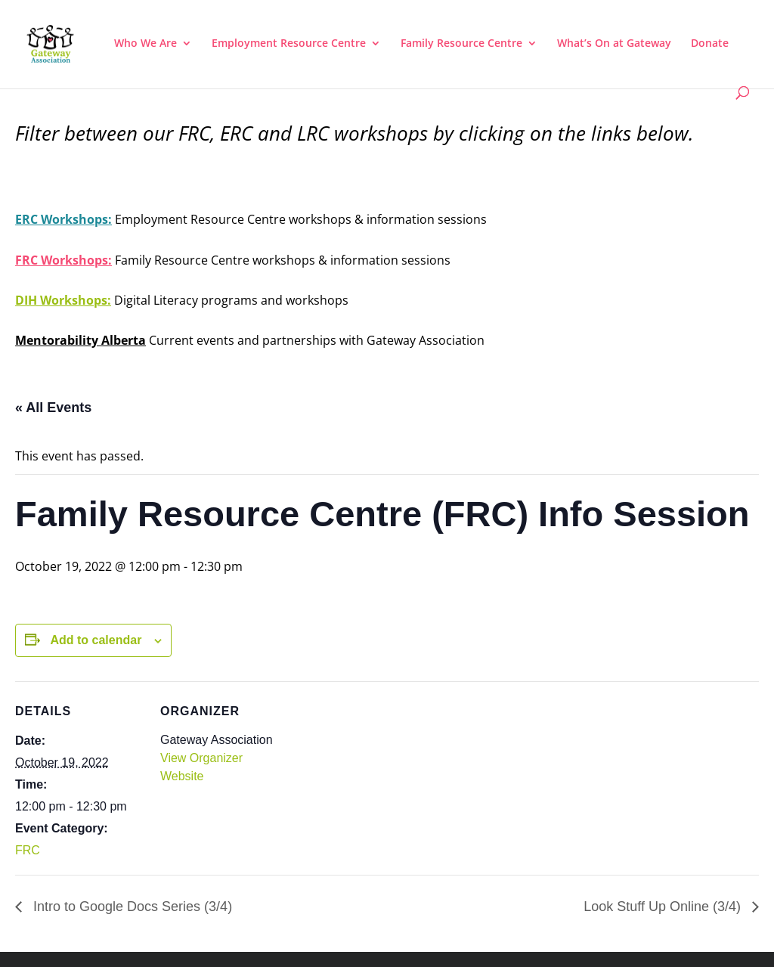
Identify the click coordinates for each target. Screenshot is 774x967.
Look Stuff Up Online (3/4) (664, 906)
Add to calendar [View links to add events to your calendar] (95, 640)
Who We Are (145, 44)
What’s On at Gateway (614, 44)
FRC (27, 850)
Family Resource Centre (461, 44)
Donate (710, 44)
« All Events (53, 407)
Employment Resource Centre (289, 44)
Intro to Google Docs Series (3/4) (130, 906)
